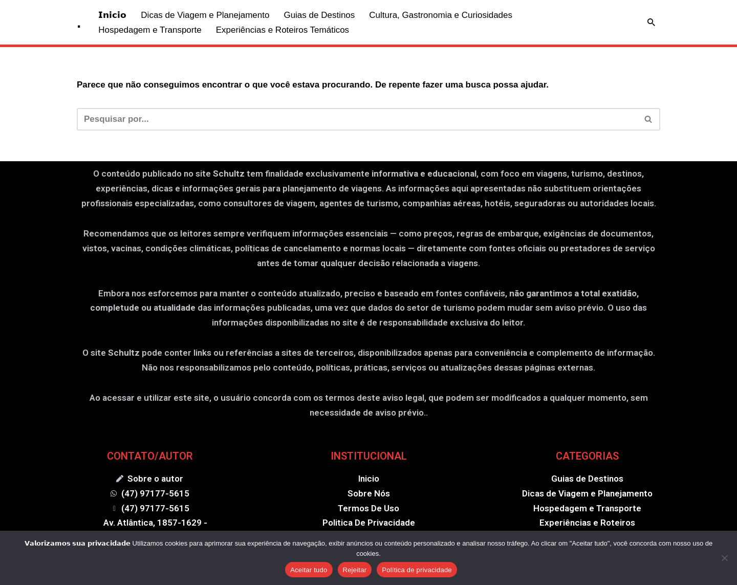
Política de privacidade (417, 570)
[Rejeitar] (724, 558)
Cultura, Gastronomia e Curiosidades (440, 15)
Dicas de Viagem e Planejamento (205, 15)
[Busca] (651, 22)
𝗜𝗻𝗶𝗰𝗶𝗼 (112, 15)
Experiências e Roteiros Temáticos (282, 30)
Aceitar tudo (308, 570)
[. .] (79, 22)
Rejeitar (355, 570)
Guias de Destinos (319, 15)
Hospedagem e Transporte (149, 30)
